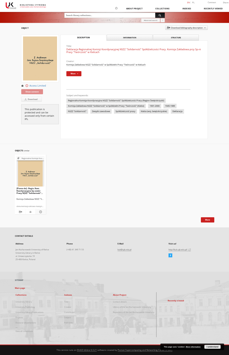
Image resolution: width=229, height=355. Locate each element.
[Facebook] (170, 255)
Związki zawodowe (101, 111)
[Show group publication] (30, 158)
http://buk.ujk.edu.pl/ (180, 249)
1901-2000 (155, 106)
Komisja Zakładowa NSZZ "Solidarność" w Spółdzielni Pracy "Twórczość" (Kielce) (106, 106)
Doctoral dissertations (26, 322)
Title (66, 301)
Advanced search (150, 20)
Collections (162, 8)
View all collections (24, 331)
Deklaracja (177, 111)
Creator (67, 307)
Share (226, 2)
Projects (19, 317)
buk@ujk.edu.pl (125, 249)
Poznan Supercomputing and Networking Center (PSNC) (145, 350)
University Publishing (25, 307)
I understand (212, 347)
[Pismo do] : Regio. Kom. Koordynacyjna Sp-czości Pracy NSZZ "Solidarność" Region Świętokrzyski (29, 190)
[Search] (160, 15)
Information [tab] (129, 37)
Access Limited (33, 86)
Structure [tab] (176, 37)
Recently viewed (213, 8)
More (207, 219)
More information (193, 347)
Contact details (120, 301)
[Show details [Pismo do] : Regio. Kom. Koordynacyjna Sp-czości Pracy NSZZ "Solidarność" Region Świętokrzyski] (40, 212)
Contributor (69, 312)
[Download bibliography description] (20, 212)
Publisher (68, 322)
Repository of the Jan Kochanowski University (133, 312)
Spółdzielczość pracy (125, 111)
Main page (20, 288)
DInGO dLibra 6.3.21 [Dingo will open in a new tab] (87, 350)
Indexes (186, 8)
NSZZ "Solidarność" (77, 111)
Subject (67, 317)
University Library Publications (30, 312)
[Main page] (116, 8)
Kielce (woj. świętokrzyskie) (154, 111)
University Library (24, 301)
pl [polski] (193, 2)
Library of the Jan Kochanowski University (132, 307)
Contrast (212, 2)
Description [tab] (83, 37)
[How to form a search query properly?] (163, 20)
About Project (134, 8)
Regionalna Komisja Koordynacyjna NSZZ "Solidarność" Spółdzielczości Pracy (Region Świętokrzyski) (116, 100)
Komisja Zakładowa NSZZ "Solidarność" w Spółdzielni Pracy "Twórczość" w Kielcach (106, 64)
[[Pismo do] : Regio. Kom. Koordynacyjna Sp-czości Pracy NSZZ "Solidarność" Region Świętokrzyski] (30, 172)
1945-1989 (170, 106)
